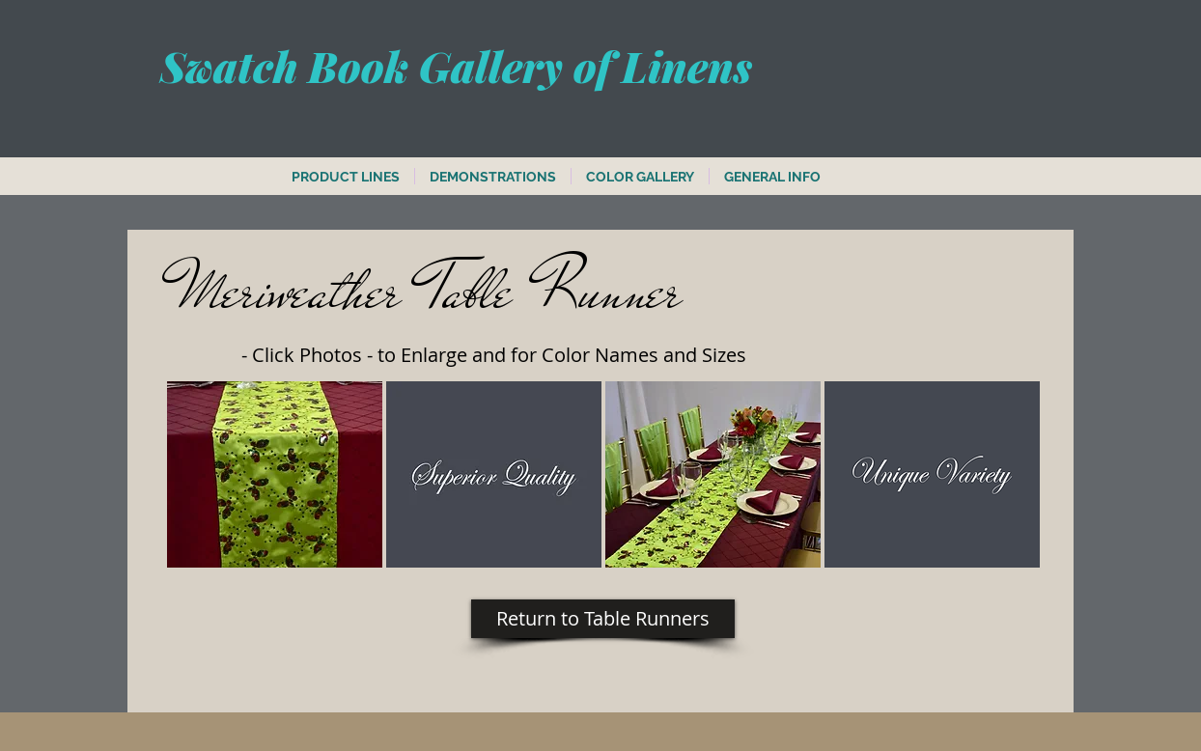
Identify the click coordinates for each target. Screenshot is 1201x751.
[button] (274, 474)
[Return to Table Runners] (603, 618)
